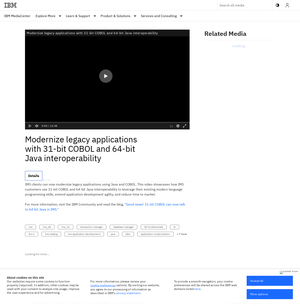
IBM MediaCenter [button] (17, 16)
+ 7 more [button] (182, 234)
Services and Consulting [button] (159, 16)
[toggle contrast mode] (277, 5)
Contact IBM (38, 302)
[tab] (33, 176)
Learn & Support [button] (78, 16)
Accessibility (100, 302)
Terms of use (77, 302)
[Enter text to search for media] (240, 5)
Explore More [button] (45, 16)
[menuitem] (17, 16)
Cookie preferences (128, 302)
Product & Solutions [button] (115, 16)
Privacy (57, 302)
